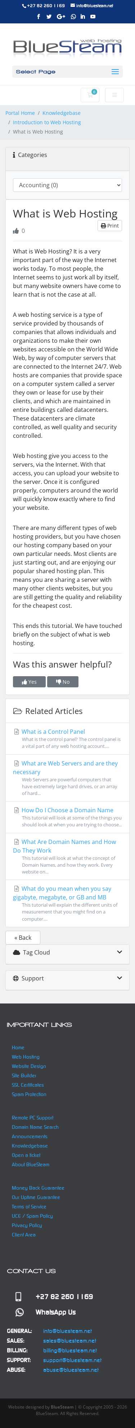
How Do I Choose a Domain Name (67, 817)
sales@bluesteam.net (69, 1341)
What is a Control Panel (67, 739)
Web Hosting (26, 1057)
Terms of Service (29, 1206)
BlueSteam (62, 1407)
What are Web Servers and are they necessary (67, 778)
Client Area (24, 1235)
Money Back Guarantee (38, 1188)
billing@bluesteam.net (70, 1350)
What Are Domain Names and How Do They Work (67, 857)
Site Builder (24, 1075)
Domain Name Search (35, 1127)
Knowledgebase (61, 112)
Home (18, 1047)
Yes (29, 681)
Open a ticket (26, 1155)
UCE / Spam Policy (32, 1216)
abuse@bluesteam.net (71, 1370)
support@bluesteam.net (72, 1360)
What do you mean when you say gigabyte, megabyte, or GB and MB (67, 903)
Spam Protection (29, 1094)
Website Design (29, 1066)
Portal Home (20, 112)
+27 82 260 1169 (46, 5)
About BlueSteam (30, 1164)
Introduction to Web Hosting (47, 122)
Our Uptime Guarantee (36, 1197)
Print (110, 225)
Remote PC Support (32, 1118)
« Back (22, 938)
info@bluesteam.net (67, 1331)
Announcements (30, 1136)
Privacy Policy (27, 1225)
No (62, 681)
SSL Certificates (28, 1085)
